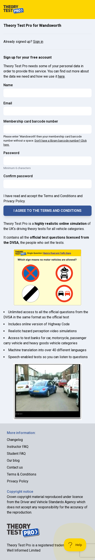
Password (11, 153)
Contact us (15, 467)
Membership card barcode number (30, 121)
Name (8, 85)
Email (7, 103)
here (61, 76)
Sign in (38, 42)
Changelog (15, 440)
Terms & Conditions (21, 474)
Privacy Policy (17, 481)
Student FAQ (16, 454)
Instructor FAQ (17, 447)
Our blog (13, 460)
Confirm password (18, 176)
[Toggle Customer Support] (75, 544)
